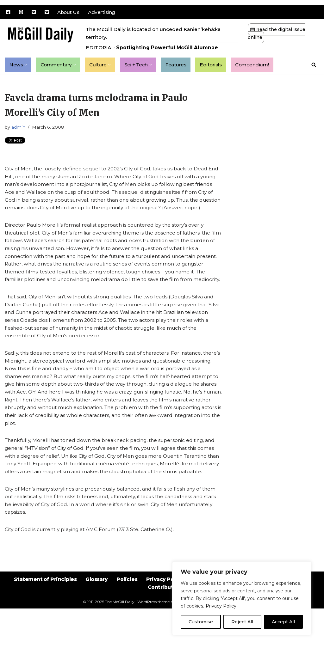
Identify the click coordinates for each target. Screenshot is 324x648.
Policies (126, 623)
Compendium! (257, 66)
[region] (241, 598)
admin (19, 129)
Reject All (242, 622)
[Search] (313, 66)
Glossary (95, 623)
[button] (26, 65)
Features (179, 66)
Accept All (283, 622)
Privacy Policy (221, 606)
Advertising (104, 12)
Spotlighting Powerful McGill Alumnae (169, 49)
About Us (70, 12)
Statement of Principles (41, 623)
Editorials (214, 66)
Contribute (162, 632)
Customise (201, 622)
